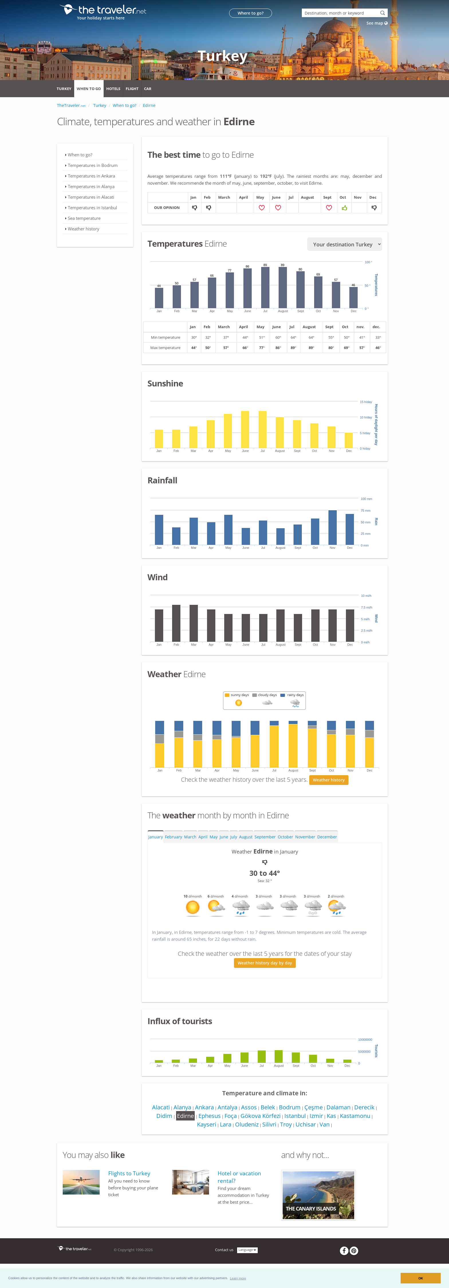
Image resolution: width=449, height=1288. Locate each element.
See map (377, 23)
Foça (229, 1117)
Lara (223, 1126)
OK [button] (420, 1278)
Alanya (179, 1108)
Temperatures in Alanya (91, 186)
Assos (248, 1108)
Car (147, 88)
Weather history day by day (265, 964)
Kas (333, 1117)
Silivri (269, 1126)
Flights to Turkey (129, 1175)
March (190, 838)
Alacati (157, 1108)
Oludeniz (245, 1126)
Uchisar (307, 1126)
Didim (161, 1117)
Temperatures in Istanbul (92, 207)
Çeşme (315, 1108)
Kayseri (203, 1126)
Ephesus (207, 1117)
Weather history (329, 781)
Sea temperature (84, 218)
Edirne (182, 1117)
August (246, 838)
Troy (286, 1126)
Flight (132, 88)
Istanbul (295, 1117)
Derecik (368, 1108)
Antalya (226, 1108)
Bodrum (291, 1108)
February (173, 838)
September (265, 838)
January (155, 838)
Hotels (113, 88)
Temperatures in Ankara (91, 176)
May (214, 838)
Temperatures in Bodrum (93, 165)
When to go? (80, 154)
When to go (89, 88)
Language (247, 1251)
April (203, 838)
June (224, 838)
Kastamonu (358, 1117)
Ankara (202, 1108)
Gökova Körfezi (260, 1117)
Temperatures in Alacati (91, 197)
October (285, 838)
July (233, 838)
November (305, 838)
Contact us (224, 1251)
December (327, 838)
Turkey (64, 88)
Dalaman (341, 1108)
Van (327, 1126)
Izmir (317, 1117)
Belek (268, 1108)
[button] (238, 1278)
